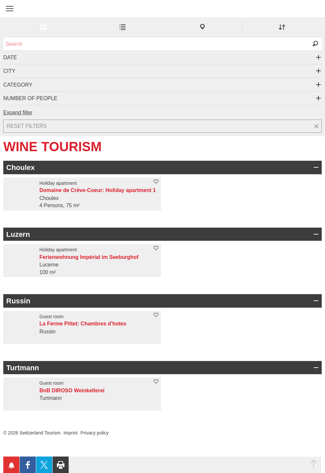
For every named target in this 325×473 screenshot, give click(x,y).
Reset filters (27, 126)
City (9, 71)
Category (17, 85)
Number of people (30, 98)
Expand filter (18, 112)
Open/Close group (315, 167)
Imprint (70, 432)
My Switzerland (36, 12)
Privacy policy (95, 432)
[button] (9, 8)
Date (10, 57)
